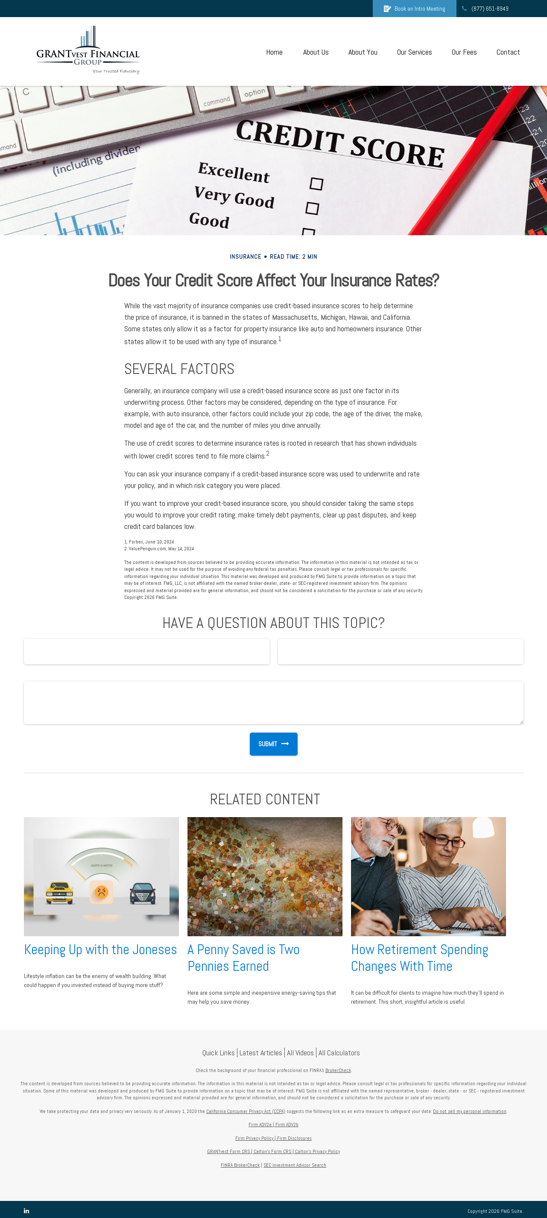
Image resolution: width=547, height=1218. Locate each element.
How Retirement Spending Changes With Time (419, 958)
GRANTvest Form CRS (228, 1151)
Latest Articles (261, 1052)
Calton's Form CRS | (274, 1151)
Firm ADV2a (260, 1124)
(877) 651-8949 (485, 8)
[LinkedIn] (26, 1210)
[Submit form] (263, 744)
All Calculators (339, 1052)
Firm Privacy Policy (254, 1138)
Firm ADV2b (286, 1124)
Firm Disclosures (294, 1138)
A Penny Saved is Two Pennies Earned (243, 958)
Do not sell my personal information (469, 1111)
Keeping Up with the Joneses (100, 949)
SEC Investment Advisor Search (294, 1165)
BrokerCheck (338, 1070)
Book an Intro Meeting (414, 8)
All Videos (300, 1052)
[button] (274, 51)
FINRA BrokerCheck (240, 1165)
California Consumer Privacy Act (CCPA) (245, 1111)
